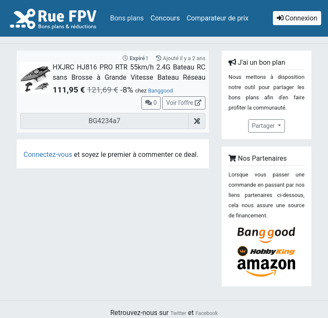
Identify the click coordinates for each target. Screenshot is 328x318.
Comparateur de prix (218, 18)
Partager (264, 125)
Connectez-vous (47, 154)
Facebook (207, 313)
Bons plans (127, 18)
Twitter (178, 313)
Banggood (160, 90)
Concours (165, 18)
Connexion (297, 18)
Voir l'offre (184, 102)
